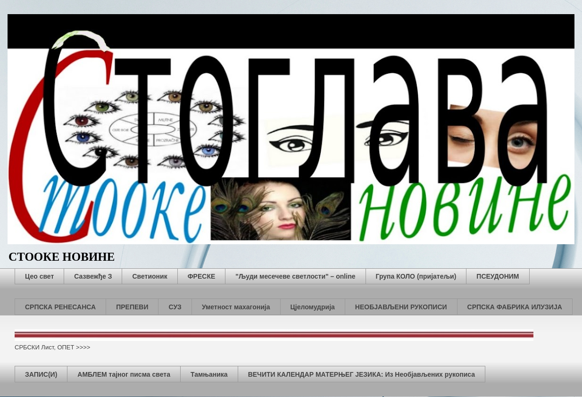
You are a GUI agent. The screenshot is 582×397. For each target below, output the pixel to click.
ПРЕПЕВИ (132, 307)
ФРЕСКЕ (202, 276)
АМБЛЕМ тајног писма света (123, 374)
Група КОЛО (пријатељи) (416, 276)
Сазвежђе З (93, 276)
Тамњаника (209, 374)
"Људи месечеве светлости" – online (295, 276)
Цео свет (39, 276)
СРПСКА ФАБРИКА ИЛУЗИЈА (514, 307)
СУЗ (174, 307)
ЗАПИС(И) (41, 374)
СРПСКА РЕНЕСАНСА (60, 307)
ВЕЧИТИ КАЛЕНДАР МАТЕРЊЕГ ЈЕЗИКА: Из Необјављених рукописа (361, 374)
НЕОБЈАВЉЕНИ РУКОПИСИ (401, 307)
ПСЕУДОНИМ (497, 276)
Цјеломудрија (313, 307)
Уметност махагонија (236, 307)
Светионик (149, 276)
